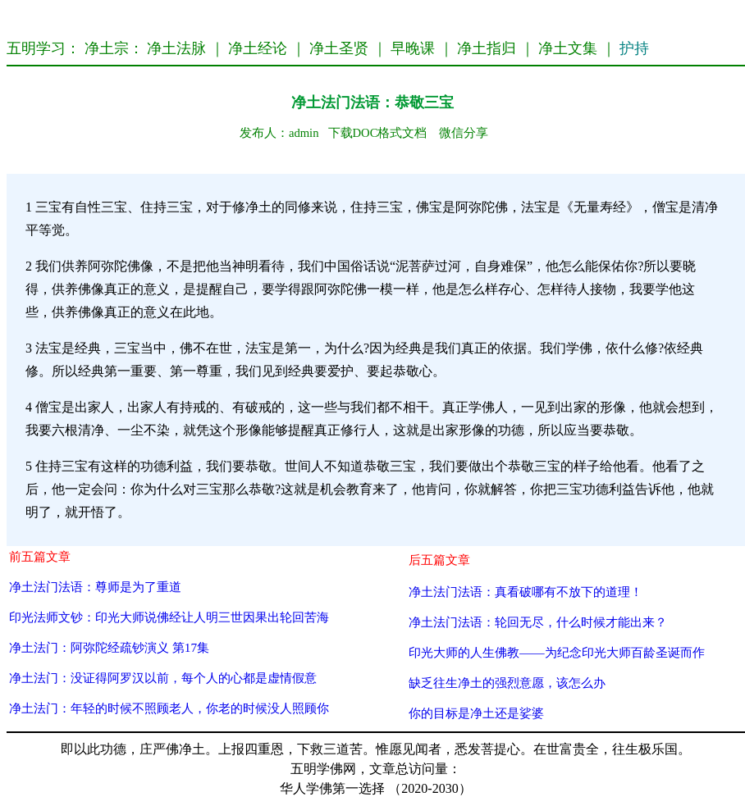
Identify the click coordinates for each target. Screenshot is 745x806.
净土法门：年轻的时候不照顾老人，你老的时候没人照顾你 (169, 708)
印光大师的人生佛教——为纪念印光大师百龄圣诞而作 (557, 652)
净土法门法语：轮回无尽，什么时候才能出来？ (538, 622)
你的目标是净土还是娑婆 (476, 713)
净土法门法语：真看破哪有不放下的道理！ (525, 592)
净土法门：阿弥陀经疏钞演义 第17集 (109, 647)
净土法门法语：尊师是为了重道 (95, 587)
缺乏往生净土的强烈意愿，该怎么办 (507, 683)
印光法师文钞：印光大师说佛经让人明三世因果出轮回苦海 (169, 617)
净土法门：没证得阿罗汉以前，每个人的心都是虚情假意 (163, 678)
